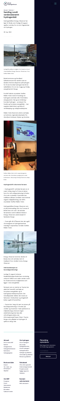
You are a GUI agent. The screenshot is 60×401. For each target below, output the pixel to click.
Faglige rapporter (24, 371)
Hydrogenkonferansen (9, 349)
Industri (6, 365)
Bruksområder (9, 363)
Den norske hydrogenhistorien (24, 345)
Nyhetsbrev (7, 351)
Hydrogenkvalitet (24, 350)
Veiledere (22, 373)
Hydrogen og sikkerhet (26, 352)
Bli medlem (7, 389)
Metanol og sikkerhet (25, 356)
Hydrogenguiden (8, 353)
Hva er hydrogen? (24, 342)
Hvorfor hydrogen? (24, 348)
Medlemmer (7, 387)
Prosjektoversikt (24, 369)
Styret (5, 383)
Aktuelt (6, 10)
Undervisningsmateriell (26, 367)
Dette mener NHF (8, 342)
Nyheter (11, 10)
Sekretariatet (7, 385)
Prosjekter (6, 381)
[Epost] (48, 351)
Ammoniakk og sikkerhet (26, 354)
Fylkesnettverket (8, 391)
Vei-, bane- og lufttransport (7, 368)
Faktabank (23, 363)
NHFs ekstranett (24, 383)
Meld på (48, 356)
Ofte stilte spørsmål (25, 365)
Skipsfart (6, 371)
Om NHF (6, 379)
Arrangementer (8, 347)
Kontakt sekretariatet (24, 380)
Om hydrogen (24, 340)
